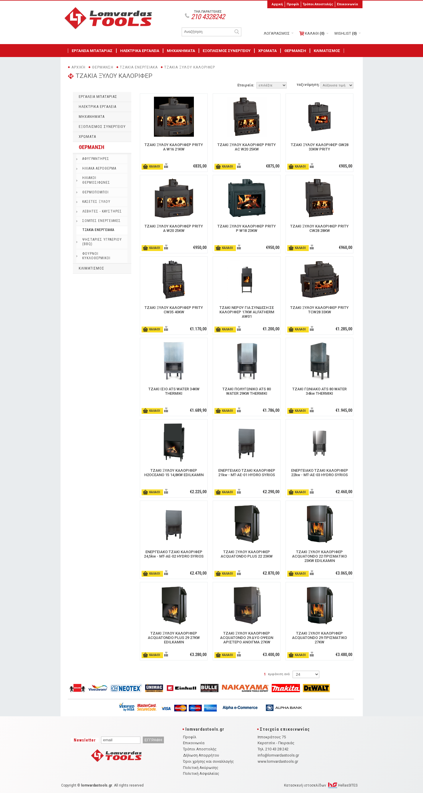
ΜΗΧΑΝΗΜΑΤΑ (181, 50)
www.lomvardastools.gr (278, 761)
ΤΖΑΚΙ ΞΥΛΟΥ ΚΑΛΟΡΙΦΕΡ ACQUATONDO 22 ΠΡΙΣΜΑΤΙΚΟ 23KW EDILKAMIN (319, 556)
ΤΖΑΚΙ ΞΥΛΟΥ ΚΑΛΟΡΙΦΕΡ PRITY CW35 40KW (174, 309)
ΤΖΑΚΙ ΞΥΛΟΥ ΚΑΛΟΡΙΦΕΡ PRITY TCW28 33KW (319, 309)
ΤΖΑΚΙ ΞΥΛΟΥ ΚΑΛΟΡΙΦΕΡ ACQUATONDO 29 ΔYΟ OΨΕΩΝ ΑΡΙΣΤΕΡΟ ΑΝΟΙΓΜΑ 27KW (246, 637)
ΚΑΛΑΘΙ (312, 33)
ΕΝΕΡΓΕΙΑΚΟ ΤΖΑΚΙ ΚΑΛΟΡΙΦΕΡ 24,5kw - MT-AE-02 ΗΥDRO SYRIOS (174, 554)
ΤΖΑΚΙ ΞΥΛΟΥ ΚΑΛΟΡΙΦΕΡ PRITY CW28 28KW (319, 228)
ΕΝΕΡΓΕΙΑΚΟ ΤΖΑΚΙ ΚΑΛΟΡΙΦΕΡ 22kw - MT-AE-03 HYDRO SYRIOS (319, 472)
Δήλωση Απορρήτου (201, 755)
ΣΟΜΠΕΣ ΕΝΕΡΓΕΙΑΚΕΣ (101, 221)
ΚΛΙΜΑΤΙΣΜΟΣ (327, 50)
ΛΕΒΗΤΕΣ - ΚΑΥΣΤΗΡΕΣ (102, 211)
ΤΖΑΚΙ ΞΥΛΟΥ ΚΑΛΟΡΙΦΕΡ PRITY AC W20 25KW (246, 147)
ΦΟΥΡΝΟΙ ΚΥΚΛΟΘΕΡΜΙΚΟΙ (96, 256)
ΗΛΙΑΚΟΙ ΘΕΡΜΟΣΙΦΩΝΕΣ (96, 180)
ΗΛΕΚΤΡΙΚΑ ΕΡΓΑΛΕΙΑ (139, 50)
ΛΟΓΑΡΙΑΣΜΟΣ (277, 33)
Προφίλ (293, 4)
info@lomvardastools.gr (278, 755)
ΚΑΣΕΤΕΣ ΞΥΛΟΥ (96, 202)
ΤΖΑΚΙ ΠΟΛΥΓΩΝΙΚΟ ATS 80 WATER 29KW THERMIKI (246, 391)
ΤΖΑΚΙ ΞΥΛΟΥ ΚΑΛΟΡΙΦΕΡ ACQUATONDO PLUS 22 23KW (247, 554)
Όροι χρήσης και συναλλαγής (208, 761)
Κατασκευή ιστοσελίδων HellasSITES (320, 785)
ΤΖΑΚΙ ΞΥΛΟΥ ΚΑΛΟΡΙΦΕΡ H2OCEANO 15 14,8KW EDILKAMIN (174, 472)
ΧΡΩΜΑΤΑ (267, 50)
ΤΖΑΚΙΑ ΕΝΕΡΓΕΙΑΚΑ (139, 67)
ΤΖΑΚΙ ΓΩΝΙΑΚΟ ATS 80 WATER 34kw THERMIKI (319, 391)
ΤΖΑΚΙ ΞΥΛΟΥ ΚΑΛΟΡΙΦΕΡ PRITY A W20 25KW (174, 228)
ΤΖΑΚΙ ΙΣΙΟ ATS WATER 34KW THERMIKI (173, 391)
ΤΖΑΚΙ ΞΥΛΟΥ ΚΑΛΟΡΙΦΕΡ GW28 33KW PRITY (319, 147)
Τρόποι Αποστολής (318, 4)
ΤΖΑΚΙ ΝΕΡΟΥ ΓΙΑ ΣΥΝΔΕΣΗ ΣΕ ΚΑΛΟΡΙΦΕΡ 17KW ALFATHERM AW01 (246, 312)
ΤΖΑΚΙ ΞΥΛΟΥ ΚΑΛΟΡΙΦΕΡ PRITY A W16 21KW (174, 147)
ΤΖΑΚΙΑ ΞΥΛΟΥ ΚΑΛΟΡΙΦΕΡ (189, 67)
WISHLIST (345, 33)
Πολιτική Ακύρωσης (200, 767)
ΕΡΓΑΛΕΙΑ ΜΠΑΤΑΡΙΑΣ (92, 50)
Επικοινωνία (347, 4)
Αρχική (277, 4)
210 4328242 (208, 17)
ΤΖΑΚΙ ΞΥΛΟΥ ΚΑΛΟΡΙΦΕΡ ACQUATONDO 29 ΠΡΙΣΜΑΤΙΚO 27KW (319, 637)
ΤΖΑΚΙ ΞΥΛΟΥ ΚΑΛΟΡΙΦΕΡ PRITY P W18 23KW (246, 228)
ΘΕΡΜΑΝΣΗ (295, 50)
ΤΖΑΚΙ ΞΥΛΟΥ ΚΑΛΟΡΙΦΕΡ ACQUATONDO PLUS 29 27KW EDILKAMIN (174, 637)
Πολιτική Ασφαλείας (201, 773)
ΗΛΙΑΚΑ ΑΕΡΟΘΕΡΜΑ (99, 168)
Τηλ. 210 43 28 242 (273, 749)
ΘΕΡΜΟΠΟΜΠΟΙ (95, 192)
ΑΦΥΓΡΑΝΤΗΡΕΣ (95, 159)
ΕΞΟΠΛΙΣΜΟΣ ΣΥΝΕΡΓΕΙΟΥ (227, 50)
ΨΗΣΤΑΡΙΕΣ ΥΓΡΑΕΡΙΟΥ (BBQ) (102, 241)
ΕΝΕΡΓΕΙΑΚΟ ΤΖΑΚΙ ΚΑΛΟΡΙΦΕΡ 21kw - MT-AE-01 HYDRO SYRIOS (246, 472)
